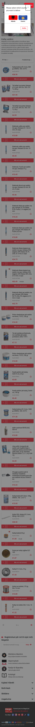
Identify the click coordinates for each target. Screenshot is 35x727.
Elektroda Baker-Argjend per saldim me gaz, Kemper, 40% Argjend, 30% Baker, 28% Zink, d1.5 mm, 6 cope (22, 273)
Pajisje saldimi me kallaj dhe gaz (24, 19)
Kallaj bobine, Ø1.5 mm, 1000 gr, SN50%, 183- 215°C (22, 410)
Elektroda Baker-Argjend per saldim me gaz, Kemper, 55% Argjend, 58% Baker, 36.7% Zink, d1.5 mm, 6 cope (21, 251)
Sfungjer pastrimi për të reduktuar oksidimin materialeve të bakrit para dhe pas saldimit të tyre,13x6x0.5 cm (22, 475)
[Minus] (6, 80)
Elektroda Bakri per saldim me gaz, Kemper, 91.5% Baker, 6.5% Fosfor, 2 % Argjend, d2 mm (22, 208)
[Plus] (6, 78)
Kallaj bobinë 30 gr (18, 533)
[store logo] (16, 5)
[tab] (5, 60)
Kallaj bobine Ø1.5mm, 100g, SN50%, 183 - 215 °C (21, 497)
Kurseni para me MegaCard (21, 708)
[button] (31, 71)
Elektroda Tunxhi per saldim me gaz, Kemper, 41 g (21, 168)
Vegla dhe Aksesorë (10, 19)
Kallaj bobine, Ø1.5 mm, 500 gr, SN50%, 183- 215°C (21, 68)
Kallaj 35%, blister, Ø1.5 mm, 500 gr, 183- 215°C (21, 515)
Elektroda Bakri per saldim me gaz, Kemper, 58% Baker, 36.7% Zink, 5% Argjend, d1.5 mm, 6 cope (22, 295)
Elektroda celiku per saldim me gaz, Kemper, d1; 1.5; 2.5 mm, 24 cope (21, 128)
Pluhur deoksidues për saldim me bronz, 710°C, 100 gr (22, 315)
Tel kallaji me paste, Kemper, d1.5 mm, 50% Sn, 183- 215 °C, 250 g (21, 87)
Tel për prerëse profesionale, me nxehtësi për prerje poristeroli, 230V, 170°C (21, 335)
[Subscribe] (28, 644)
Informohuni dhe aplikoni (20, 711)
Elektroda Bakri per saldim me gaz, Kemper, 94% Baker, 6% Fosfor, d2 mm (22, 229)
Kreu (2, 19)
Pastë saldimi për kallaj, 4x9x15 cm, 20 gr (20, 373)
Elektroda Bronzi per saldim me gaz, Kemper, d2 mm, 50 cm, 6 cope (21, 187)
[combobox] (17, 12)
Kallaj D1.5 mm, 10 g (19, 569)
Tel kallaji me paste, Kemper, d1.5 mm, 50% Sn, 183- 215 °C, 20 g (21, 107)
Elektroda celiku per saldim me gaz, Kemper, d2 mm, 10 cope (21, 148)
